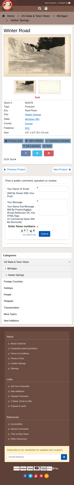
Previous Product (14, 169)
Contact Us (63, 3)
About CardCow (18, 343)
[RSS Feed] (46, 475)
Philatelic (8, 301)
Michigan (10, 268)
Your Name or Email (18, 189)
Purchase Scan (13, 141)
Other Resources (19, 439)
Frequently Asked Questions (24, 348)
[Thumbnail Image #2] (49, 87)
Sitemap (15, 368)
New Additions (11, 320)
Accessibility (16, 424)
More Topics (10, 314)
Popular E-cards (18, 406)
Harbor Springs (14, 275)
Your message (14, 202)
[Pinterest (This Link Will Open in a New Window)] (49, 153)
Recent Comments (19, 429)
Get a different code (29, 235)
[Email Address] (34, 457)
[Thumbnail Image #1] (25, 87)
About (10, 336)
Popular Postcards (19, 396)
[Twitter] (30, 475)
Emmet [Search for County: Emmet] (29, 123)
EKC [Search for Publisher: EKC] (27, 128)
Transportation (11, 307)
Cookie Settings (18, 363)
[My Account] (46, 8)
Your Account (50, 3)
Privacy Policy (17, 358)
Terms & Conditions (20, 353)
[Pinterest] (41, 475)
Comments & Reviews (57, 141)
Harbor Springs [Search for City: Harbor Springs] (33, 114)
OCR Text (9, 159)
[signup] (64, 457)
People (7, 294)
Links (10, 379)
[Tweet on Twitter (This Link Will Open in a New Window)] (37, 153)
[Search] (39, 8)
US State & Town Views (37, 262)
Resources (13, 417)
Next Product (62, 169)
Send (47, 146)
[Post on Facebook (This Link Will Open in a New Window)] (26, 153)
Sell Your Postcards (20, 386)
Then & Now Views (20, 434)
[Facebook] (25, 475)
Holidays (8, 288)
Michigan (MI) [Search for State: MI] (32, 119)
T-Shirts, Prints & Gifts (21, 401)
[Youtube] (35, 475)
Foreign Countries (13, 281)
